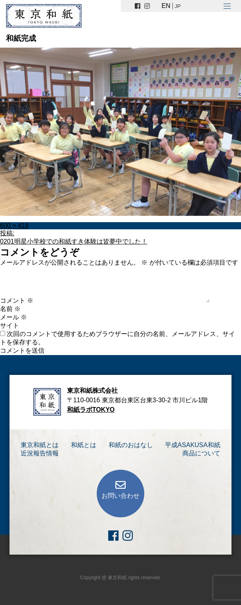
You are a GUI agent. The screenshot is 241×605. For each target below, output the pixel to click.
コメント (16, 300)
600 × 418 (14, 225)
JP (178, 6)
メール (13, 317)
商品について (201, 453)
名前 (10, 308)
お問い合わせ (120, 495)
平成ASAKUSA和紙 (192, 445)
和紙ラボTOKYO (91, 409)
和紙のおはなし (131, 445)
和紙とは (83, 445)
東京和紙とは (40, 445)
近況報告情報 (40, 453)
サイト (9, 325)
